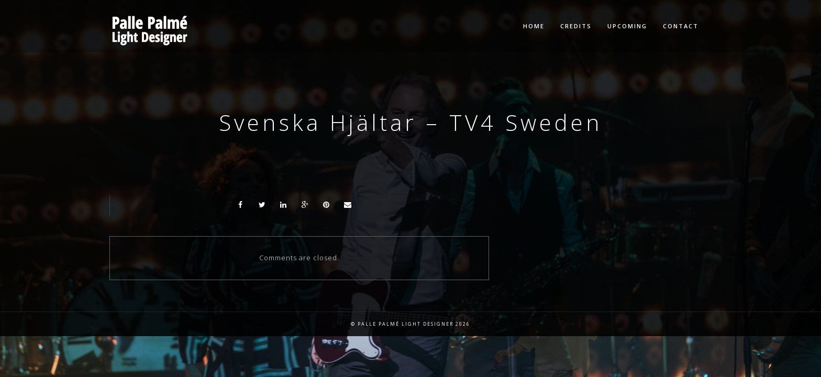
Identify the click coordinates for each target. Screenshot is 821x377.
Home (534, 26)
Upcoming (627, 26)
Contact (680, 26)
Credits (576, 26)
